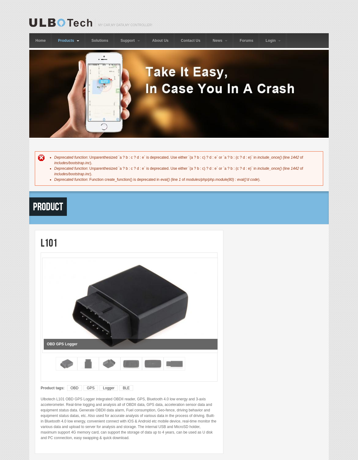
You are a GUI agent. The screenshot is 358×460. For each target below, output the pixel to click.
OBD (75, 388)
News (220, 40)
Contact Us (190, 40)
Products (68, 40)
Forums (246, 40)
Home (40, 40)
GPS (91, 388)
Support (130, 40)
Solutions (100, 40)
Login (273, 40)
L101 (49, 243)
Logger (108, 388)
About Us (160, 40)
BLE (126, 388)
